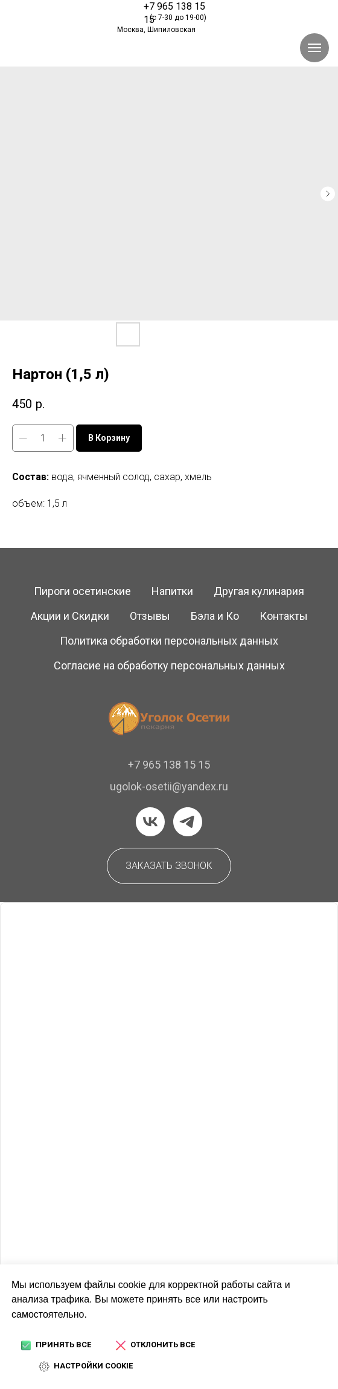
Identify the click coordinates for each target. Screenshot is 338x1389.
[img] (64, 14)
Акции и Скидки (70, 616)
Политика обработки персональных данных (169, 640)
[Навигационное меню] (314, 48)
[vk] (150, 821)
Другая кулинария (259, 591)
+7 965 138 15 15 (169, 764)
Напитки (172, 591)
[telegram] (187, 821)
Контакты (284, 616)
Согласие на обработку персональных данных (169, 665)
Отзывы (150, 616)
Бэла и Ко (215, 616)
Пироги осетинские (82, 591)
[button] (169, 866)
